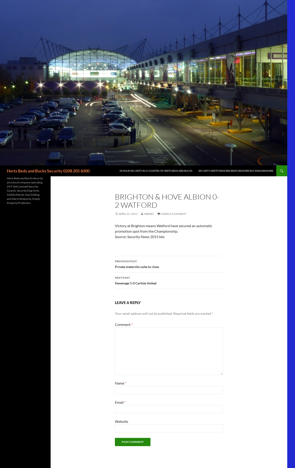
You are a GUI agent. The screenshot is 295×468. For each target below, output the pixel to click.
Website (121, 421)
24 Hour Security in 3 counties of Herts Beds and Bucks (155, 170)
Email (120, 402)
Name (120, 383)
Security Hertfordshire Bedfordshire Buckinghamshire (235, 170)
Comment (124, 324)
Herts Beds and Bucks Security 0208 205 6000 (48, 170)
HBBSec (149, 214)
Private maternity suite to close (169, 264)
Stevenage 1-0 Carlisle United (169, 280)
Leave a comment (173, 214)
